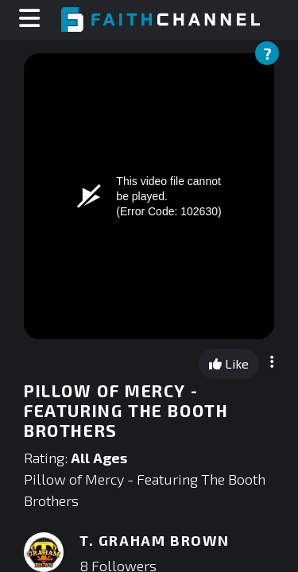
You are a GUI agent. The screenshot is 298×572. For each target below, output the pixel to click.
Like (229, 363)
